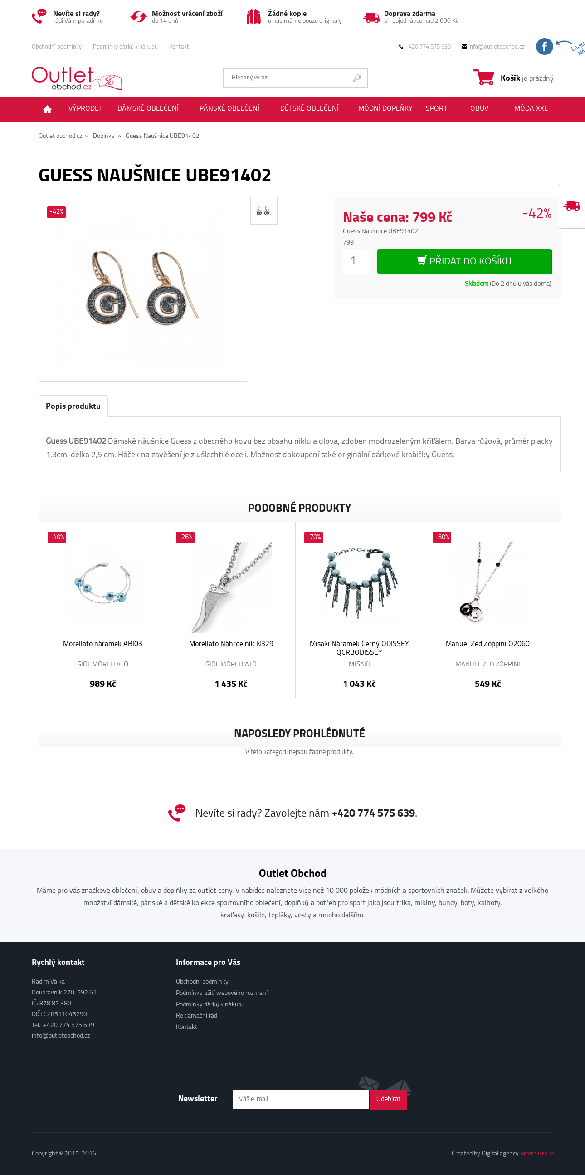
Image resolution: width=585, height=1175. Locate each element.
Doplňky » (107, 136)
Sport (436, 109)
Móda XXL (531, 109)
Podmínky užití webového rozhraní (222, 993)
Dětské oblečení (309, 109)
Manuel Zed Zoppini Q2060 (488, 644)
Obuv (479, 109)
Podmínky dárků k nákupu (125, 47)
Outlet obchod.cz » (63, 136)
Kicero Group (537, 1154)
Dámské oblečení (148, 109)
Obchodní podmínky (57, 47)
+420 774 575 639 (425, 47)
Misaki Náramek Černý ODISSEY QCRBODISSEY (359, 648)
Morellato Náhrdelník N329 (231, 644)
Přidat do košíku (464, 261)
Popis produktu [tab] (73, 405)
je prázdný (527, 77)
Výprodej (84, 109)
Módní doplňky (385, 109)
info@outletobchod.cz (493, 47)
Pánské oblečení (229, 109)
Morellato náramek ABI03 (102, 644)
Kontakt (179, 47)
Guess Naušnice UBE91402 (163, 136)
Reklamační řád (196, 1016)
